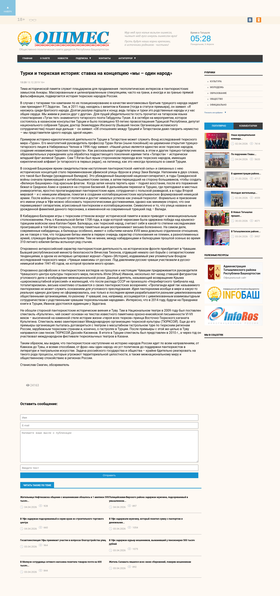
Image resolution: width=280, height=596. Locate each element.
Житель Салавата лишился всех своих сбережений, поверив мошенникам (150, 567)
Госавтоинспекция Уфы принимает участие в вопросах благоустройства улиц (63, 546)
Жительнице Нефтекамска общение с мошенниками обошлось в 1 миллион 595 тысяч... (64, 505)
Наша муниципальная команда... (243, 137)
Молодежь (217, 87)
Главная (27, 58)
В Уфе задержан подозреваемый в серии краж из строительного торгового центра (62, 526)
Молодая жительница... (244, 193)
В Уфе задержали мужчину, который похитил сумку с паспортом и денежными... (146, 526)
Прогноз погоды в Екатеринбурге (245, 39)
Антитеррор (125, 58)
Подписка (82, 58)
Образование (218, 93)
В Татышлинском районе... (246, 231)
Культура (216, 81)
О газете (45, 58)
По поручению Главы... (243, 154)
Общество (216, 99)
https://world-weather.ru (245, 35)
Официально (218, 104)
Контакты (105, 58)
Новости (63, 58)
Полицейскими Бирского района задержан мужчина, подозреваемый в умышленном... (148, 505)
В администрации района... (246, 173)
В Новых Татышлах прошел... (242, 214)
